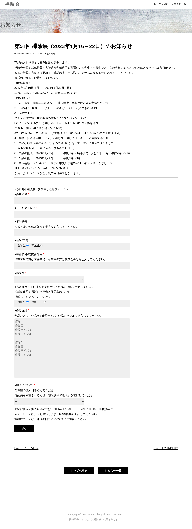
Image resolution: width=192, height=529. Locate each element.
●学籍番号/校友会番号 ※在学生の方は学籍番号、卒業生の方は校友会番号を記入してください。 (72, 260)
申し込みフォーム (79, 72)
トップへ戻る (161, 4)
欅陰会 (12, 4)
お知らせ (51, 53)
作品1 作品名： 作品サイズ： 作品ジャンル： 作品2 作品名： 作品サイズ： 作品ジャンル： (72, 348)
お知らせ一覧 (178, 4)
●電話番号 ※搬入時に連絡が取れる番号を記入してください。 (72, 227)
